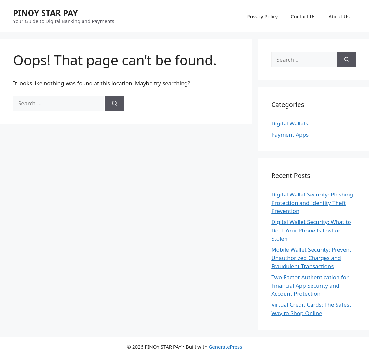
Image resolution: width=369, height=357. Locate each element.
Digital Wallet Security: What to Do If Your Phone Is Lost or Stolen (311, 230)
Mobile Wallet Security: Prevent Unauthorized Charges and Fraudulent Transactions (311, 258)
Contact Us (303, 16)
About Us (339, 16)
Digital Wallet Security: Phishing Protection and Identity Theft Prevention (312, 203)
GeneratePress (225, 346)
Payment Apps (290, 134)
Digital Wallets (289, 123)
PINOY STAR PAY (45, 12)
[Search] (114, 103)
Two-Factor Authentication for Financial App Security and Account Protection (310, 285)
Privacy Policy (262, 16)
